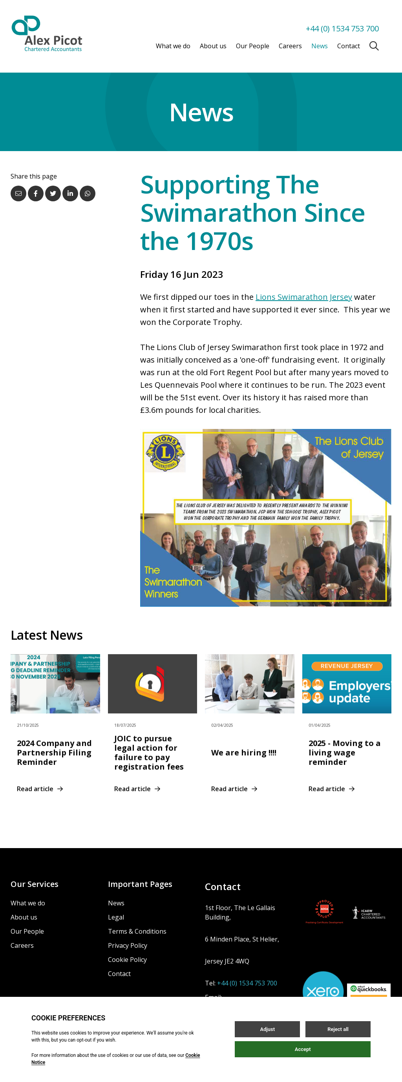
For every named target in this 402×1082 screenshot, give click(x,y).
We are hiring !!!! (243, 760)
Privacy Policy (127, 945)
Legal (116, 917)
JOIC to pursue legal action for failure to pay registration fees (149, 760)
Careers (290, 46)
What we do (173, 46)
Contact (348, 46)
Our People (252, 46)
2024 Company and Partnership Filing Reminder (54, 760)
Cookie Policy (127, 959)
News (319, 46)
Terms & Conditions (137, 931)
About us (213, 46)
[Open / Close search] (374, 46)
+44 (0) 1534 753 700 (342, 28)
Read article (40, 797)
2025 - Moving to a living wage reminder (345, 760)
